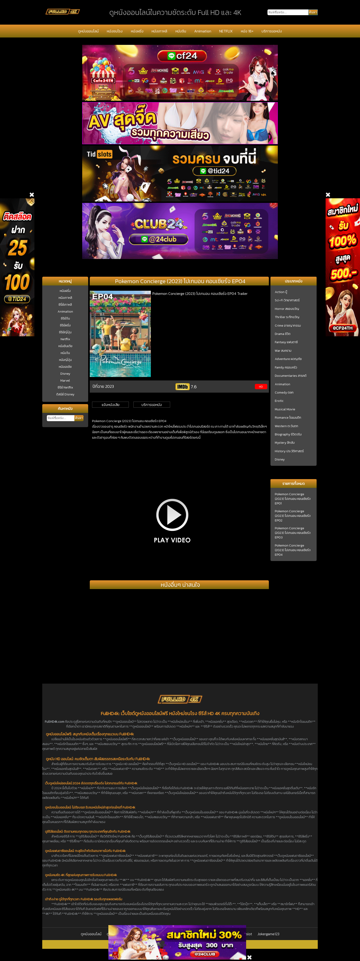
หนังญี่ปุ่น (65, 359)
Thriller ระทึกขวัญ (287, 317)
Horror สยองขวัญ (287, 309)
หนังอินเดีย (65, 346)
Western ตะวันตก (286, 426)
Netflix (65, 339)
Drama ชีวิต (282, 334)
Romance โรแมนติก (288, 417)
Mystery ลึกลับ (285, 442)
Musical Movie (285, 409)
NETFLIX (226, 31)
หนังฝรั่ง (137, 31)
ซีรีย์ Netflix (65, 387)
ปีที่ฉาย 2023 (103, 386)
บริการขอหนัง (272, 31)
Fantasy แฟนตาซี (286, 342)
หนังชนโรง (115, 31)
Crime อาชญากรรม (288, 325)
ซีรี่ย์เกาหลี (65, 304)
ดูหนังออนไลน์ (88, 31)
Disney (65, 373)
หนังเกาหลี (159, 31)
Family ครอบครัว (286, 367)
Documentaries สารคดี (291, 376)
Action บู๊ (281, 292)
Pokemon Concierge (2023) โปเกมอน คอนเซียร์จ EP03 (293, 533)
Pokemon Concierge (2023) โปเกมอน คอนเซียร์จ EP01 (293, 499)
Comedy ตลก (284, 392)
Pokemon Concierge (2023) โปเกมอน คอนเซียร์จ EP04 (293, 550)
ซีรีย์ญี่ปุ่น (65, 332)
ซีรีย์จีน (65, 318)
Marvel (65, 380)
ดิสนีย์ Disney (65, 394)
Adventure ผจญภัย (288, 359)
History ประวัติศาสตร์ (289, 451)
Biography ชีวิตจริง (288, 434)
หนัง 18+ (247, 31)
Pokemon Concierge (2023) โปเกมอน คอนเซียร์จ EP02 (293, 516)
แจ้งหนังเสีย (110, 404)
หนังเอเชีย (65, 366)
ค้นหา (79, 418)
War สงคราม (283, 350)
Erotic (279, 401)
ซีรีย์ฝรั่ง (65, 325)
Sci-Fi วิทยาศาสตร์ (287, 300)
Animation (202, 31)
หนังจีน (180, 31)
